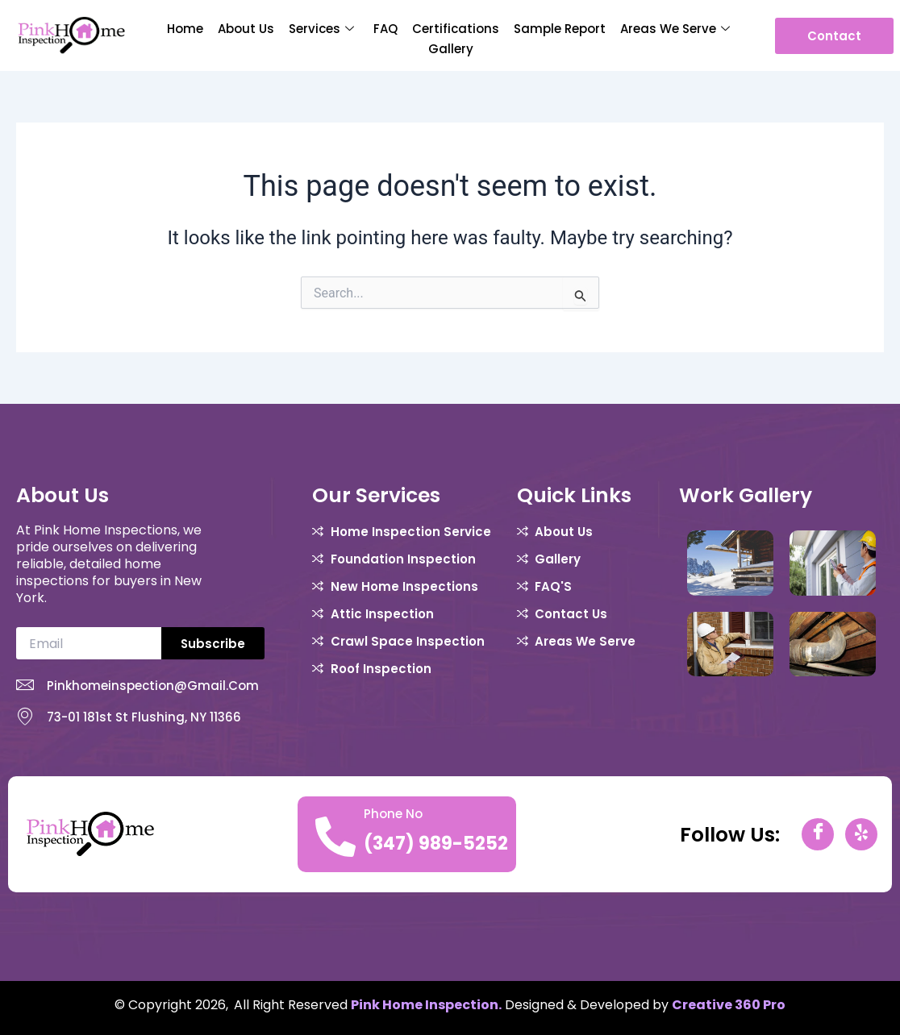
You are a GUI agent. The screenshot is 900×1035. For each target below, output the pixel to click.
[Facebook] (818, 834)
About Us (246, 28)
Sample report (560, 28)
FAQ (385, 28)
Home (185, 28)
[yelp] (861, 834)
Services (321, 28)
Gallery (450, 48)
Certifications (455, 28)
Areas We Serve (675, 28)
